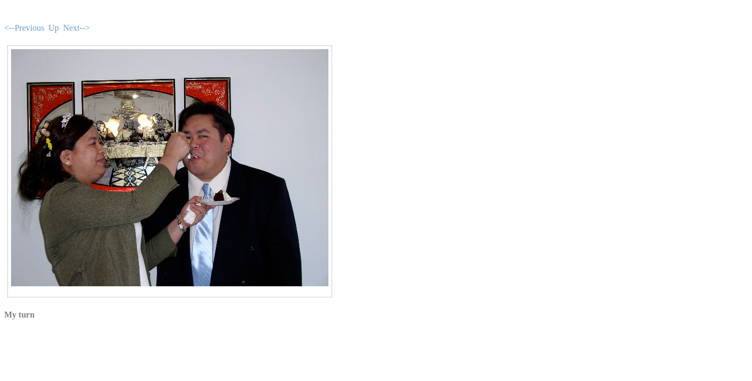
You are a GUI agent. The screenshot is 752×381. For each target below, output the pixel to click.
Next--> (76, 27)
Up (54, 27)
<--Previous (24, 27)
